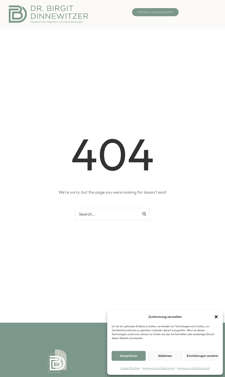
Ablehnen (165, 356)
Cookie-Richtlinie (130, 368)
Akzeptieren (129, 356)
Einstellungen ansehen (202, 356)
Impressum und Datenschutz (158, 368)
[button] (216, 317)
